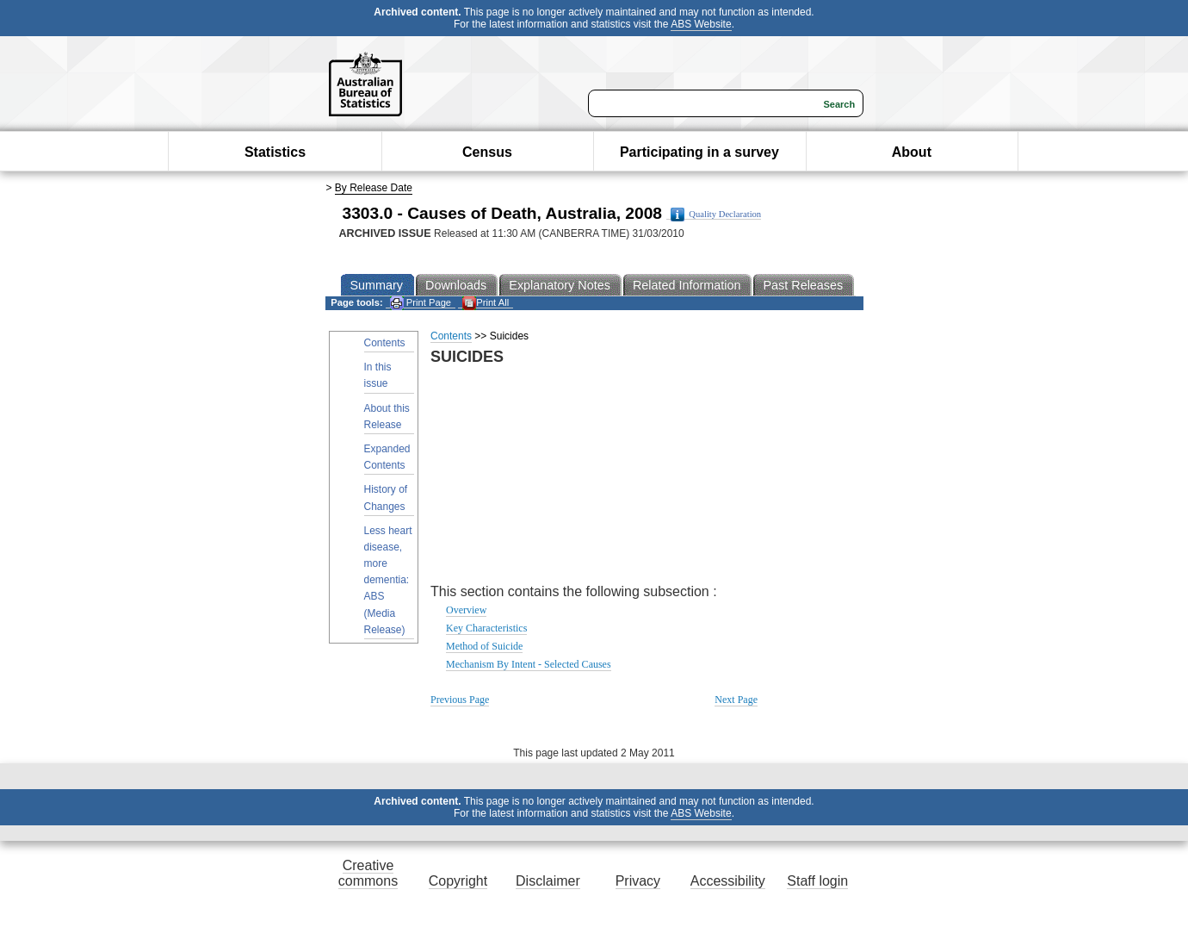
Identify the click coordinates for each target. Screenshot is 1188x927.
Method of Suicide (484, 646)
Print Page (420, 302)
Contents (384, 343)
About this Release (387, 416)
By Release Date (373, 188)
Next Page (736, 700)
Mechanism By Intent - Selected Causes (528, 664)
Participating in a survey (699, 152)
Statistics (275, 152)
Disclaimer (548, 881)
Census (487, 152)
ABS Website (701, 24)
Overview (466, 610)
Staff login (817, 881)
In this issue (378, 375)
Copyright (458, 881)
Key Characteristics (486, 628)
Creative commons (368, 873)
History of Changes (386, 497)
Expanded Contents (387, 457)
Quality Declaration (716, 214)
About (911, 152)
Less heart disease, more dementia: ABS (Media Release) (388, 580)
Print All (485, 302)
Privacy (638, 881)
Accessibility (727, 881)
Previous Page (459, 700)
